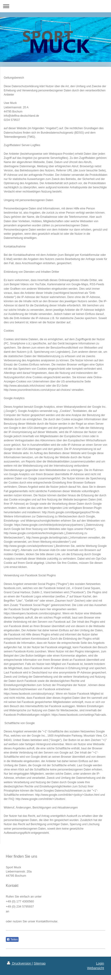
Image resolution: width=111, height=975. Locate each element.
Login (100, 963)
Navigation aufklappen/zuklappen (55, 6)
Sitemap (40, 963)
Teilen (12, 939)
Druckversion (19, 963)
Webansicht (95, 968)
